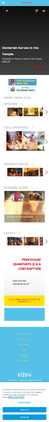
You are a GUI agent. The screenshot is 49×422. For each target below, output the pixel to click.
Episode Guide (18, 196)
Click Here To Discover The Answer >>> (24, 311)
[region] (24, 402)
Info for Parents (24, 355)
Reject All (24, 410)
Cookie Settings (24, 371)
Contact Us (23, 366)
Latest (12, 242)
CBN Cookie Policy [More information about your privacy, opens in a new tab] (16, 397)
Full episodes (18, 129)
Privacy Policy (23, 350)
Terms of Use (24, 344)
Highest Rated (18, 170)
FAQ (23, 360)
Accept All (24, 417)
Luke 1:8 (6, 61)
